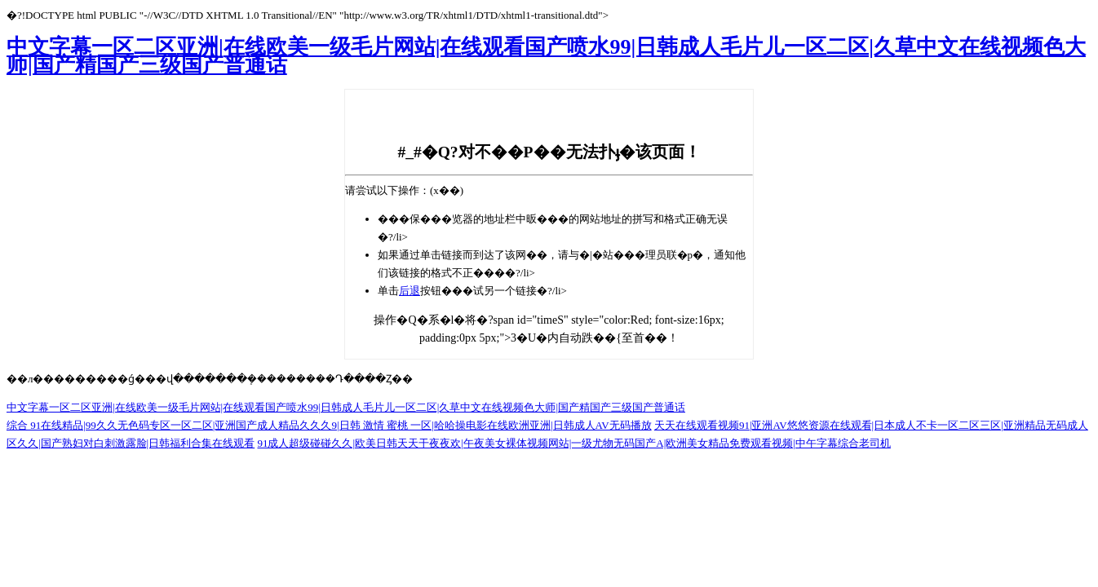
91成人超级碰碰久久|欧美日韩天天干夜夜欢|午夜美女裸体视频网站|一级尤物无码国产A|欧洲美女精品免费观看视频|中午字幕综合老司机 (573, 443)
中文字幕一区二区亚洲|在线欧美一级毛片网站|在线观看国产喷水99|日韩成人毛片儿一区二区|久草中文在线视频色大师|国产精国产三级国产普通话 (546, 56)
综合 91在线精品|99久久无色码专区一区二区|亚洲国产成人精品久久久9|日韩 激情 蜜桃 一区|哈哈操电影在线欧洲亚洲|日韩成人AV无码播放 (329, 425)
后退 (409, 291)
